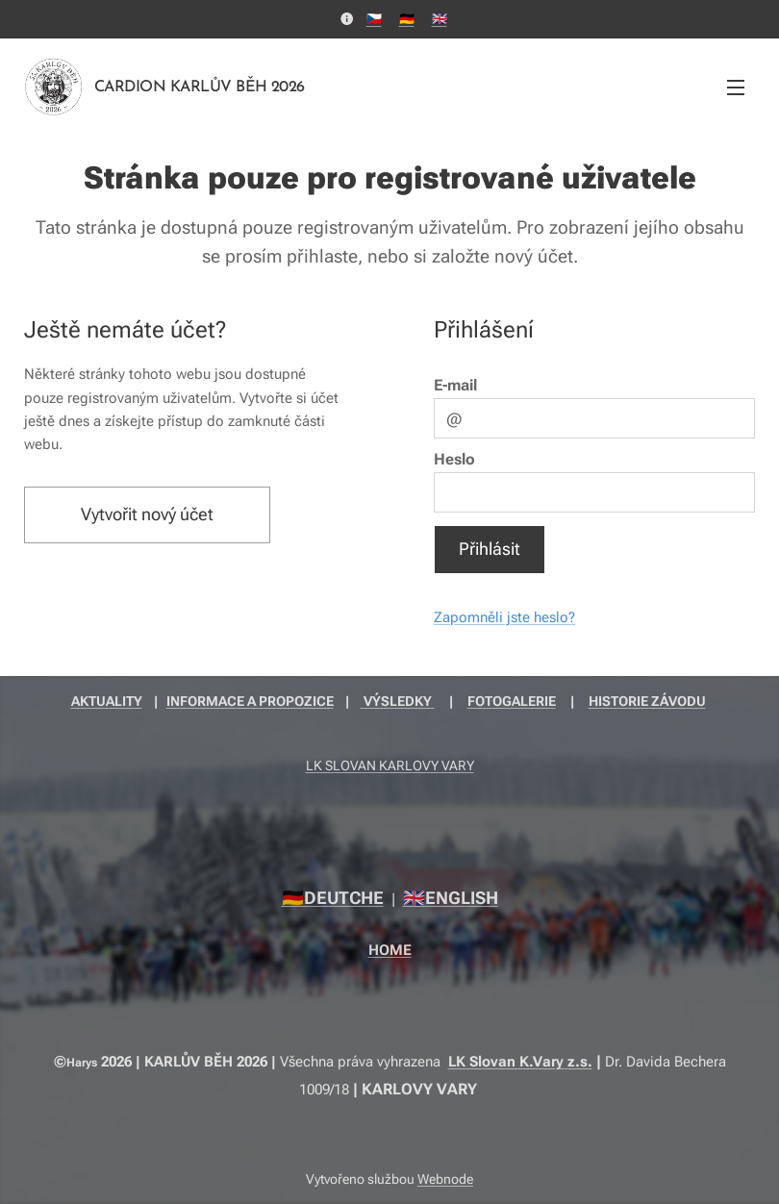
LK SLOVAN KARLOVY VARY (390, 765)
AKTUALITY (106, 701)
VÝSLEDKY (398, 701)
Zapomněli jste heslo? (504, 617)
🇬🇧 (439, 18)
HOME (390, 950)
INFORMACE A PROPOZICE (250, 701)
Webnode (445, 1179)
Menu (735, 87)
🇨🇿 (374, 18)
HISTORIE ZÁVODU (647, 701)
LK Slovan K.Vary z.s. (520, 1061)
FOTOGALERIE (511, 701)
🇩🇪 (407, 18)
